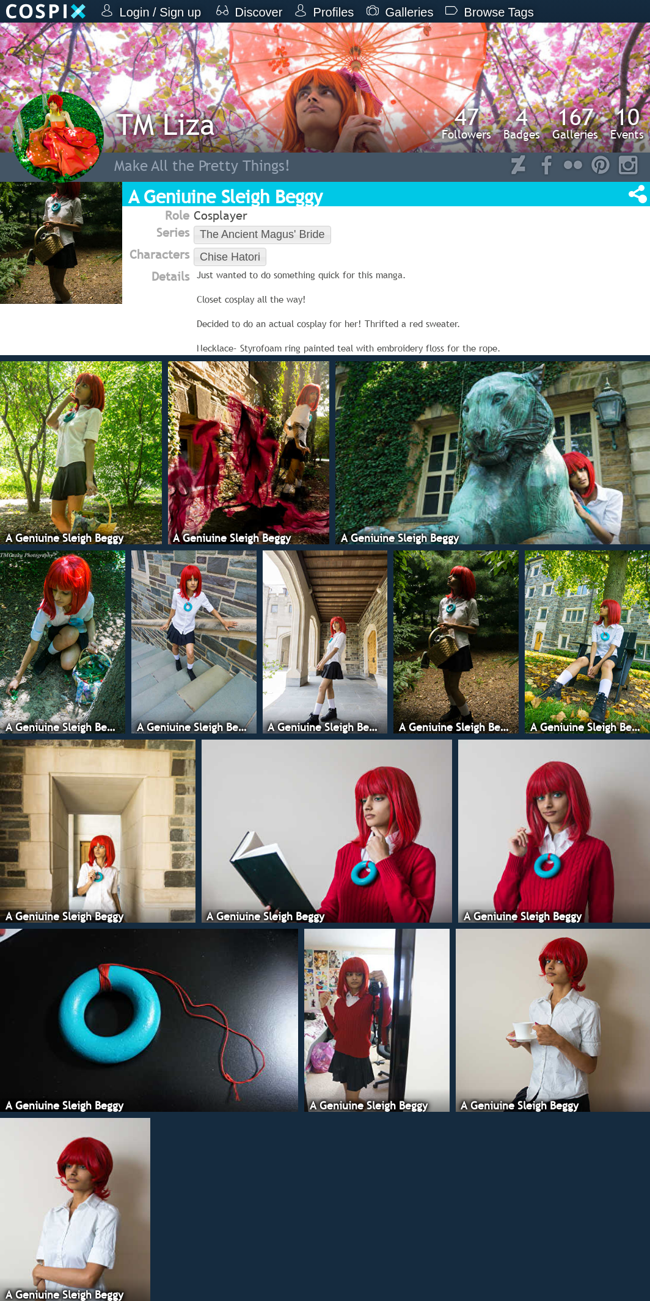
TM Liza (165, 124)
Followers (466, 123)
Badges (521, 123)
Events (627, 123)
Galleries (575, 123)
